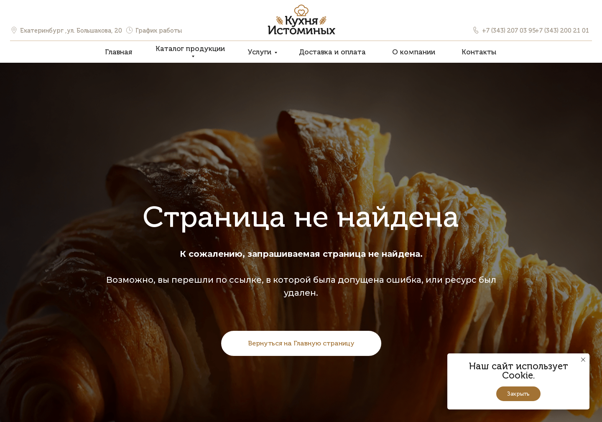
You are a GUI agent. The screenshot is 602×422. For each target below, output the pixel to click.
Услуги (259, 52)
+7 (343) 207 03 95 (509, 30)
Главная (118, 52)
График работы (158, 30)
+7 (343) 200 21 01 (562, 30)
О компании (413, 52)
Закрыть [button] (518, 394)
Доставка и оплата (332, 52)
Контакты (479, 52)
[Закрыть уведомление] (583, 360)
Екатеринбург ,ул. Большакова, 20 (71, 30)
